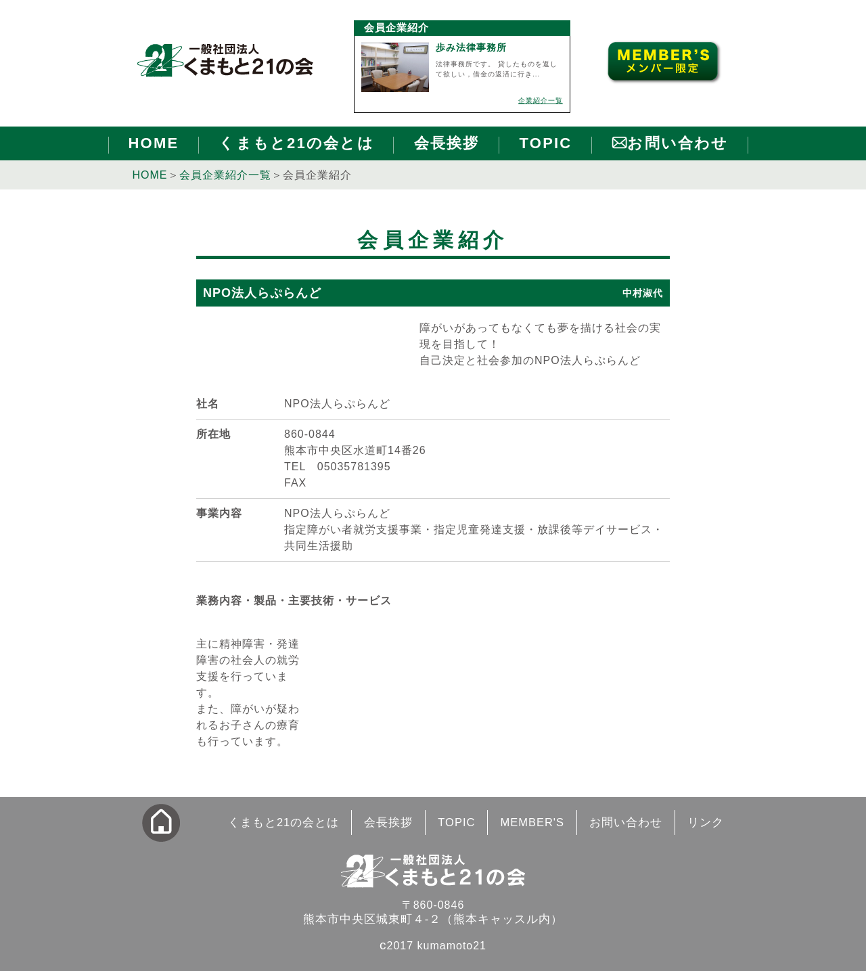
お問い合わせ (677, 143)
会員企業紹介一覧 (225, 175)
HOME (154, 143)
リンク (705, 822)
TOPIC (546, 143)
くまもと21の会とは (296, 143)
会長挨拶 (447, 143)
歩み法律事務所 (471, 47)
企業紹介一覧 (540, 100)
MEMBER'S (532, 822)
